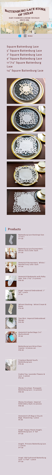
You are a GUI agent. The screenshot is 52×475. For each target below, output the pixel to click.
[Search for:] (34, 36)
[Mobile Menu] (27, 36)
